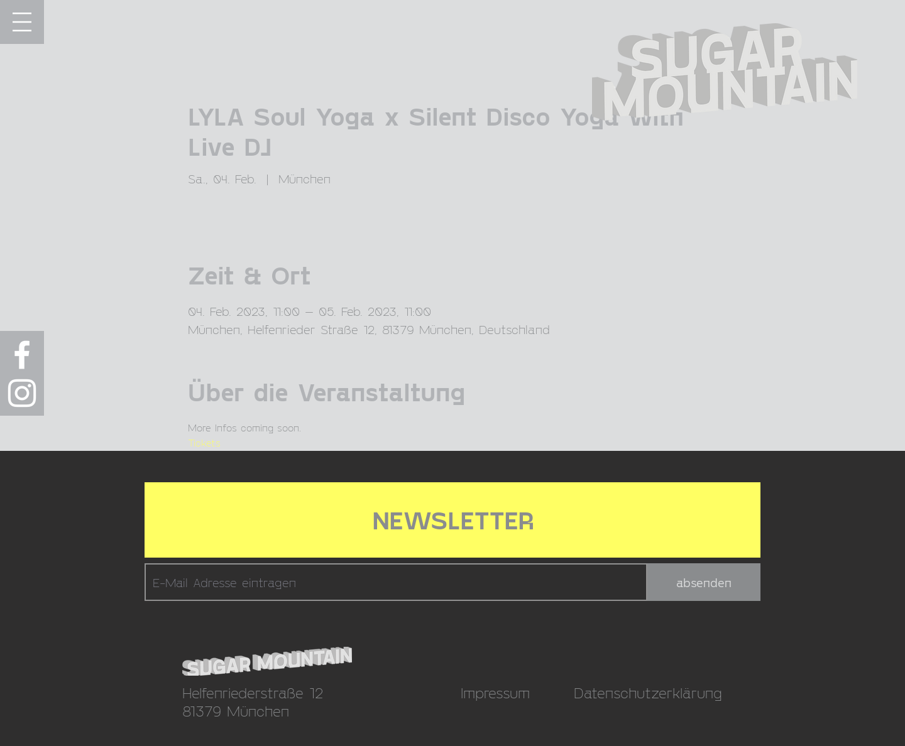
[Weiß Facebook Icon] (22, 355)
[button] (22, 22)
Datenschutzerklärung (648, 692)
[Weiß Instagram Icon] (22, 393)
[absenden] (703, 582)
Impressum (495, 692)
